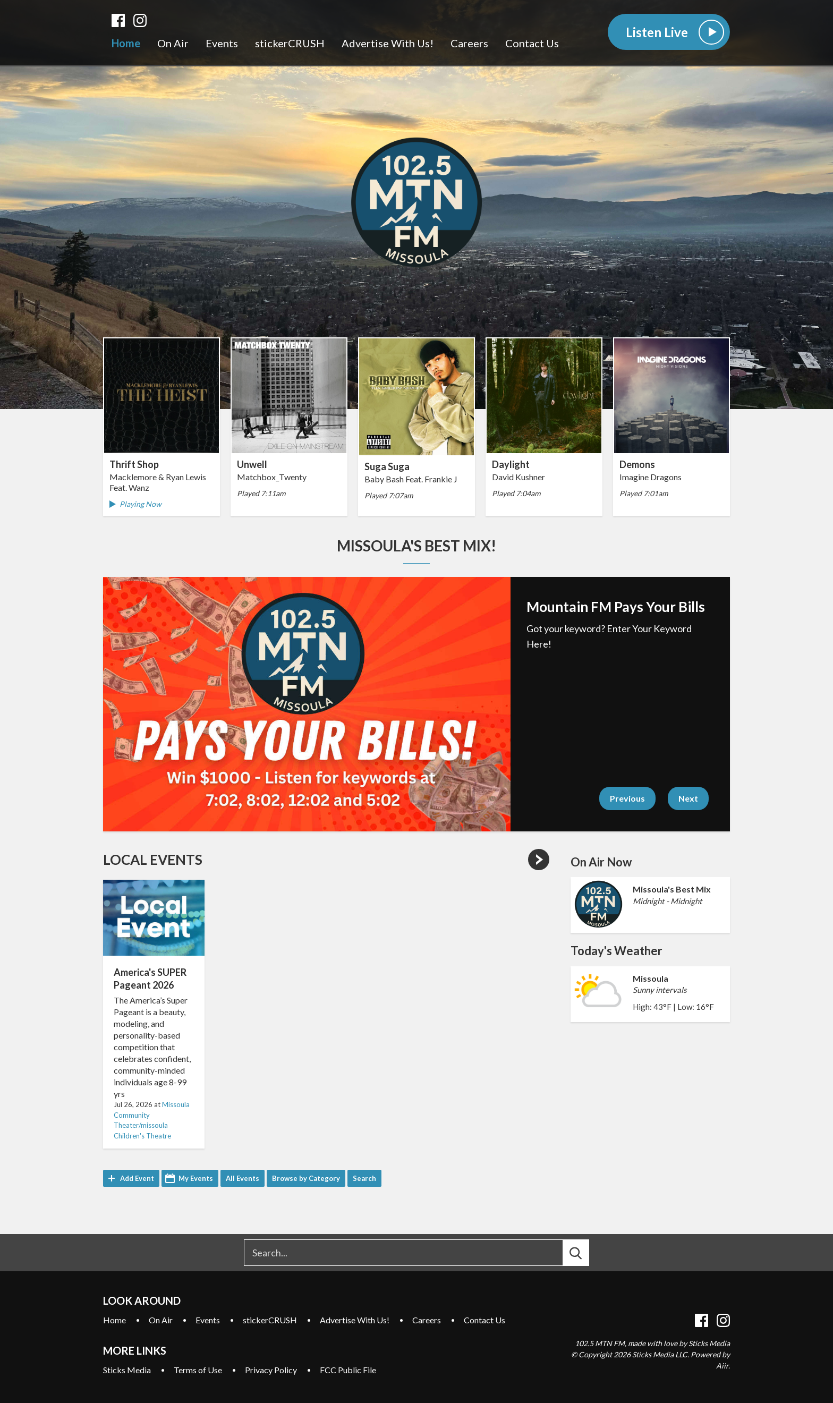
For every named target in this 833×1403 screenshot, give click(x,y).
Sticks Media (127, 1370)
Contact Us (532, 43)
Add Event (137, 1178)
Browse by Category (306, 1178)
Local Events (152, 859)
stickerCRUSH (290, 43)
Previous (627, 798)
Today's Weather (616, 950)
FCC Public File (348, 1370)
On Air (173, 43)
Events (222, 43)
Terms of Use (198, 1370)
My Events (195, 1178)
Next (688, 798)
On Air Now (601, 862)
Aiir (722, 1365)
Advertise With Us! (388, 43)
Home (126, 43)
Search (364, 1178)
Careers (469, 43)
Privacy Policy (271, 1370)
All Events (242, 1178)
